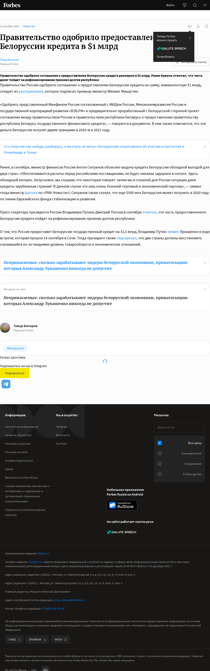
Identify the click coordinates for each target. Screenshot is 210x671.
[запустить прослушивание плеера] (189, 26)
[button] (205, 5)
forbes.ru (43, 553)
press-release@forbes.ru (69, 600)
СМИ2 (15, 639)
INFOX (60, 639)
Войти (170, 5)
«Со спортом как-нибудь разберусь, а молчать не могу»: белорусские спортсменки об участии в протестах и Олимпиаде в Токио (94, 149)
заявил (173, 231)
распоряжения (31, 91)
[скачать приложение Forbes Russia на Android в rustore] (122, 505)
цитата (31, 192)
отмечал (150, 212)
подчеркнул (127, 237)
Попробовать (165, 56)
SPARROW (37, 639)
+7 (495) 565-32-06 (53, 608)
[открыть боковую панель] (184, 5)
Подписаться (14, 373)
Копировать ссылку (191, 62)
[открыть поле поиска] (194, 5)
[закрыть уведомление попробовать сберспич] (190, 38)
